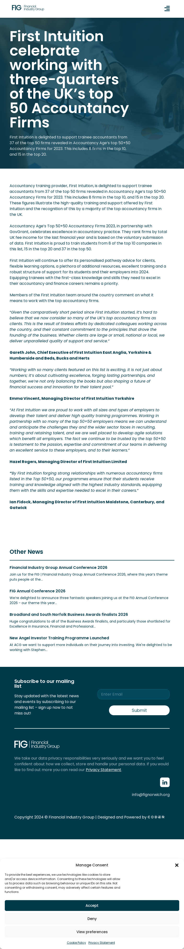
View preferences (92, 931)
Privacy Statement (101, 943)
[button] (176, 865)
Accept (92, 905)
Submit (139, 710)
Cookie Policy (76, 943)
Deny (92, 918)
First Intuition (81, 186)
